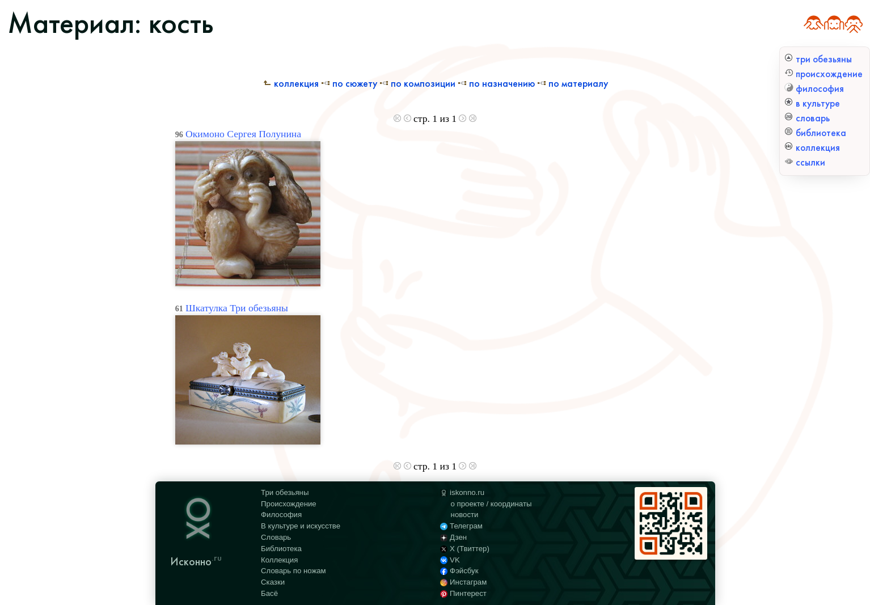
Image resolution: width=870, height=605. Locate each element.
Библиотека (281, 548)
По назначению (496, 84)
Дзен (453, 537)
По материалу (572, 84)
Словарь (276, 537)
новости (465, 514)
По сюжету (349, 84)
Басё (269, 593)
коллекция (812, 148)
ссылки (804, 162)
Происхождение (288, 504)
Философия (281, 514)
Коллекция (291, 84)
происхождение (823, 74)
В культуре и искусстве (300, 526)
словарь (807, 118)
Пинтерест (463, 593)
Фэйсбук (459, 570)
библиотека (815, 133)
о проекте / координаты (491, 504)
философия (814, 89)
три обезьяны (818, 59)
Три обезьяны (285, 492)
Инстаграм (463, 582)
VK (449, 560)
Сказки (273, 582)
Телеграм (461, 526)
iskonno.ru (462, 492)
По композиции (417, 84)
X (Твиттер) (464, 548)
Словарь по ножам (293, 570)
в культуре (812, 103)
